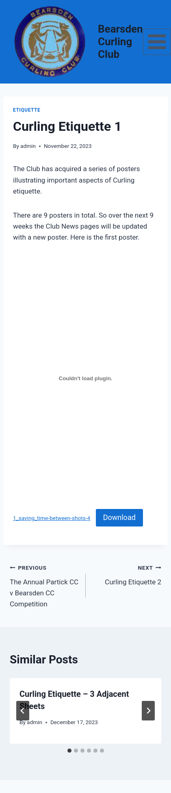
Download (119, 517)
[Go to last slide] (22, 710)
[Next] (148, 710)
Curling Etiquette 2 (127, 574)
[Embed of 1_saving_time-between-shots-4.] (85, 378)
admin (28, 146)
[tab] (69, 751)
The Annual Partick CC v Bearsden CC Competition (44, 585)
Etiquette (26, 110)
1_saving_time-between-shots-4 (51, 518)
